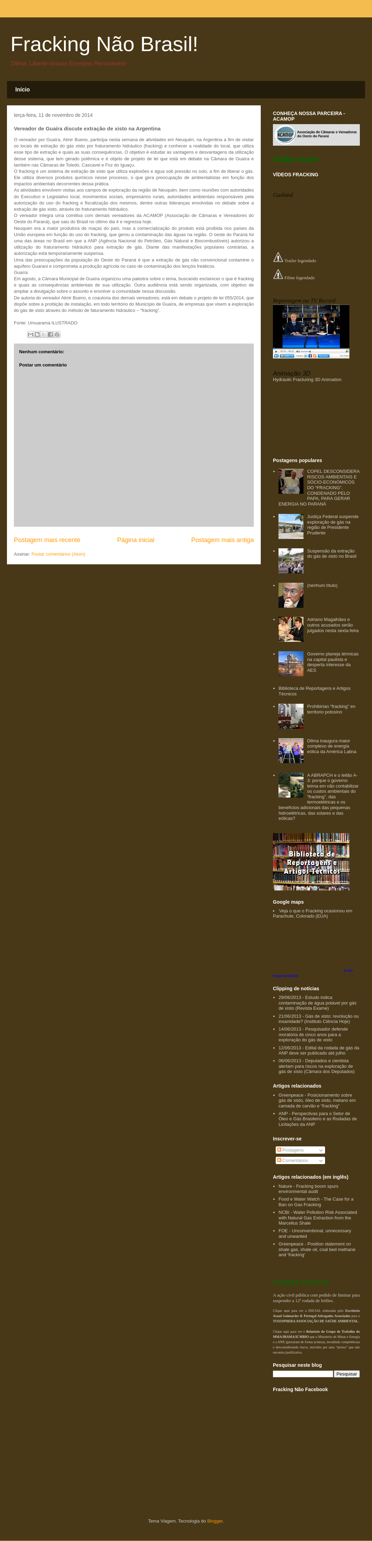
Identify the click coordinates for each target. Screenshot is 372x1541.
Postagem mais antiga (222, 539)
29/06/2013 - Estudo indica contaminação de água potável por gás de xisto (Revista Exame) (317, 1003)
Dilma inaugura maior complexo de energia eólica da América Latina (331, 746)
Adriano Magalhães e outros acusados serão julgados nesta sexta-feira (332, 625)
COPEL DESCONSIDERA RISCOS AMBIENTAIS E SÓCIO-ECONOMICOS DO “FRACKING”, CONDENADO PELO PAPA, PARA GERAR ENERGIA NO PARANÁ (318, 488)
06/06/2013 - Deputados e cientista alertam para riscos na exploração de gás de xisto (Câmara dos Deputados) (316, 1066)
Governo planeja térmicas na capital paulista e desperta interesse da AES (332, 662)
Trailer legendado (294, 260)
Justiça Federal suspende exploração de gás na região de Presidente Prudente (332, 524)
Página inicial (135, 539)
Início (22, 89)
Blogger (215, 1521)
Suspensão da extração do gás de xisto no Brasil (331, 553)
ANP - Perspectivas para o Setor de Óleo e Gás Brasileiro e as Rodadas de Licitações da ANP (317, 1119)
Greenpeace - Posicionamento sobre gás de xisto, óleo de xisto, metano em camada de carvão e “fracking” (317, 1100)
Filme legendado (294, 277)
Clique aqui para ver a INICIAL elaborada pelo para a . (316, 1316)
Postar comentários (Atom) (59, 554)
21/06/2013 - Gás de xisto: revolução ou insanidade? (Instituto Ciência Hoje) (318, 1019)
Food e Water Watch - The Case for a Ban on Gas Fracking (316, 1201)
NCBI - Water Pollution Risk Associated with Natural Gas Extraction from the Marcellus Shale (317, 1218)
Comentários (292, 1160)
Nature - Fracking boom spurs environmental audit (308, 1189)
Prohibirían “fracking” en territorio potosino (331, 709)
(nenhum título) (322, 585)
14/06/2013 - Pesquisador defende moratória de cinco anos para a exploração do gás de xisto (313, 1034)
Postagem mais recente (47, 539)
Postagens (290, 1150)
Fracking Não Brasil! (104, 44)
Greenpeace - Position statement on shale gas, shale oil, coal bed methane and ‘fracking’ (316, 1249)
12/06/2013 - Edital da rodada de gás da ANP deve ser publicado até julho (318, 1050)
